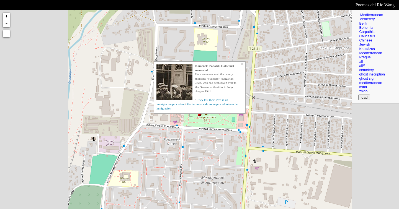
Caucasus (367, 36)
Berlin (363, 23)
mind (363, 87)
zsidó (363, 91)
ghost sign (367, 78)
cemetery (367, 19)
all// (362, 66)
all (361, 61)
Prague (364, 57)
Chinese (365, 40)
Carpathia (367, 32)
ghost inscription (372, 74)
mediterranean (370, 83)
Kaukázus (367, 49)
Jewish (364, 44)
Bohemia (366, 27)
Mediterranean (371, 15)
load (364, 97)
